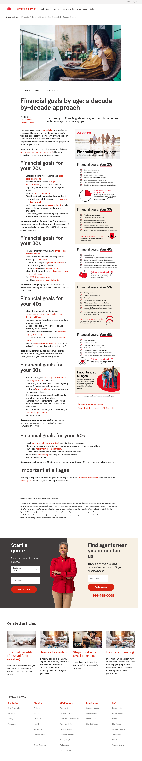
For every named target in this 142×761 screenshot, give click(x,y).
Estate (36, 714)
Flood (114, 719)
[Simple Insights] (26, 10)
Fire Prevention (118, 714)
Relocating (64, 745)
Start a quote (24, 589)
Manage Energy (92, 714)
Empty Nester (66, 750)
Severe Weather (119, 729)
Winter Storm (118, 745)
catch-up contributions (55, 377)
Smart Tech (91, 719)
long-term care (37, 380)
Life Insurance (39, 735)
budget (52, 182)
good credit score (55, 262)
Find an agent (101, 587)
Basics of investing (53, 652)
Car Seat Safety (92, 708)
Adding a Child (66, 724)
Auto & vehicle (14, 708)
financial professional (89, 478)
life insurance (52, 268)
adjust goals (25, 480)
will (36, 268)
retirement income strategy (49, 449)
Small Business (40, 745)
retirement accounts (35, 314)
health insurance (42, 193)
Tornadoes (116, 735)
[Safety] (93, 9)
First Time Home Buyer (69, 719)
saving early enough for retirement (36, 152)
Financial (37, 719)
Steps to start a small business (84, 654)
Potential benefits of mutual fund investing (20, 656)
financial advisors (43, 389)
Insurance (38, 729)
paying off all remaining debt (45, 443)
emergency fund (53, 205)
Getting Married (66, 714)
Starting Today (92, 724)
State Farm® (27, 121)
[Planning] (55, 9)
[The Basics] (44, 9)
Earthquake (117, 708)
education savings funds (47, 280)
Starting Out (65, 708)
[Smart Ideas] (82, 9)
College (37, 708)
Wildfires (116, 740)
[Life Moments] (68, 9)
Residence (12, 724)
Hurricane (116, 724)
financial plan (47, 130)
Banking (11, 714)
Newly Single (65, 740)
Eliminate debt (33, 185)
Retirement (38, 740)
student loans (41, 260)
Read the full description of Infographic (96, 408)
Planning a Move (67, 735)
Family (10, 719)
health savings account (37, 412)
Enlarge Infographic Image (90, 404)
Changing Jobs (66, 729)
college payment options (45, 343)
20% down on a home (40, 277)
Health (36, 724)
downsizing (43, 455)
